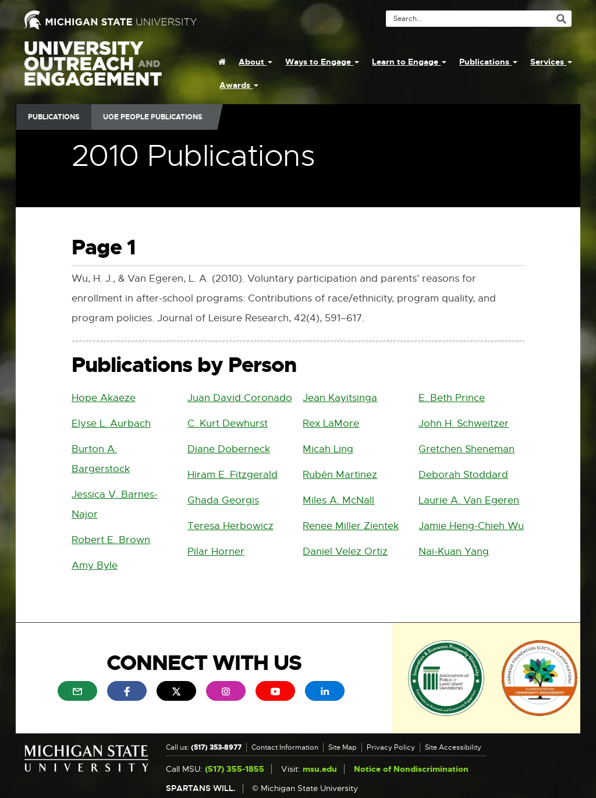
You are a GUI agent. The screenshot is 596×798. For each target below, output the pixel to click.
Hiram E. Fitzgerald (232, 475)
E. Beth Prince (451, 398)
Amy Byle (95, 565)
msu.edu (320, 769)
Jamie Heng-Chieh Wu (471, 526)
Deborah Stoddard (463, 475)
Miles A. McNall (338, 500)
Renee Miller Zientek (351, 526)
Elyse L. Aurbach (111, 423)
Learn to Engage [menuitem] (409, 61)
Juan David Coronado (239, 398)
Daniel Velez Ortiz (345, 551)
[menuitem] (222, 61)
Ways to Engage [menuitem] (322, 61)
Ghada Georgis (223, 500)
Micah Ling (328, 449)
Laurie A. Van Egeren (468, 500)
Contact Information (284, 747)
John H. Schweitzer (463, 423)
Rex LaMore (331, 423)
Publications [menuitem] (488, 61)
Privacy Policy (391, 747)
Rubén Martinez (340, 475)
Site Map (342, 747)
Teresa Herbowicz (230, 526)
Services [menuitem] (551, 61)
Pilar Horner (215, 551)
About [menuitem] (255, 61)
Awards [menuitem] (238, 85)
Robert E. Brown (111, 540)
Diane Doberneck (228, 449)
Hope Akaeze (104, 398)
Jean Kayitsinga (340, 398)
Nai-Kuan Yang (453, 551)
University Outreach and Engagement (93, 69)
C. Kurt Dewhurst (227, 423)
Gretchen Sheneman (466, 449)
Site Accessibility (453, 747)
